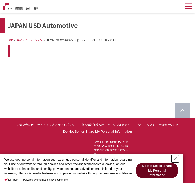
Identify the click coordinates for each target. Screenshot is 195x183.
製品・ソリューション (29, 40)
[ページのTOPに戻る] (182, 110)
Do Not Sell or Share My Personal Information (97, 131)
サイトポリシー (67, 125)
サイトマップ (45, 125)
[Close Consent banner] (175, 158)
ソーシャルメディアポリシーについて (131, 125)
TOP (10, 40)
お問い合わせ (25, 125)
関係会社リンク (168, 125)
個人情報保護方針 (93, 125)
